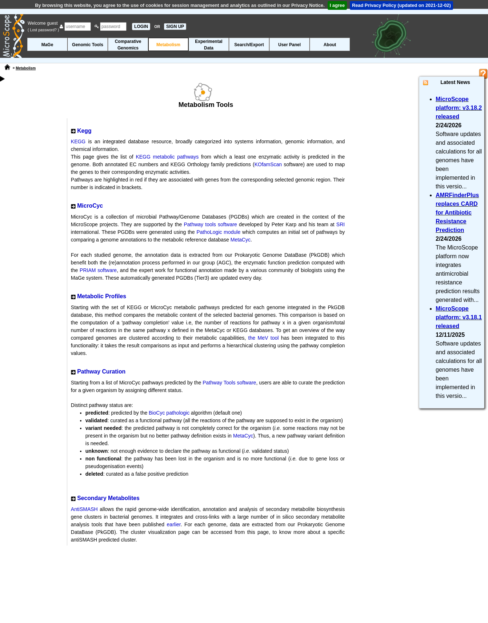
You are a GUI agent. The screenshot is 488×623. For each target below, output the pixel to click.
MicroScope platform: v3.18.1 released (459, 317)
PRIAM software (98, 270)
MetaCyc (241, 240)
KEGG (78, 141)
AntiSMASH (84, 509)
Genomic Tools (87, 44)
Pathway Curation (101, 371)
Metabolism (168, 44)
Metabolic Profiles (101, 296)
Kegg (84, 131)
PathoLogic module (218, 232)
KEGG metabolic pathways (168, 157)
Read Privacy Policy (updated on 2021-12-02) (401, 5)
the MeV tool (263, 338)
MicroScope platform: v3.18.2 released (459, 108)
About (330, 44)
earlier (174, 524)
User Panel (289, 44)
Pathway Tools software (229, 383)
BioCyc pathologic (169, 413)
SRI (340, 224)
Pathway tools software (210, 224)
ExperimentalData (208, 45)
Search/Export (249, 44)
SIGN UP (175, 26)
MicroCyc (90, 206)
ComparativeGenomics (128, 45)
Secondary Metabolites (108, 498)
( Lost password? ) (43, 30)
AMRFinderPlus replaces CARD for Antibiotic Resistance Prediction (457, 212)
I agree (337, 5)
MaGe (47, 44)
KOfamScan (268, 164)
